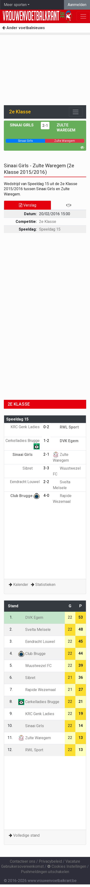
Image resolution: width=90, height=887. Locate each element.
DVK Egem (65, 441)
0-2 (46, 427)
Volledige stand (26, 835)
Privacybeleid (50, 861)
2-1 (45, 125)
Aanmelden (77, 4)
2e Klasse (47, 221)
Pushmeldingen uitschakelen (45, 871)
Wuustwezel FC (35, 665)
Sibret (31, 468)
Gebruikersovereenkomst (22, 866)
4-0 (46, 495)
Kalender (20, 584)
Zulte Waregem (34, 738)
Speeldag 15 (49, 229)
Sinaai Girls (22, 125)
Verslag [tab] (27, 205)
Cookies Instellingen (66, 866)
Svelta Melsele (34, 629)
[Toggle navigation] (75, 112)
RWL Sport (66, 427)
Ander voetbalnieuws (23, 28)
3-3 (46, 468)
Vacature (73, 861)
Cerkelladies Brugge (38, 701)
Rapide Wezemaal (37, 689)
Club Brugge (25, 495)
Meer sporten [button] (15, 4)
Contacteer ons (22, 861)
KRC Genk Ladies (36, 714)
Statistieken (45, 584)
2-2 (46, 481)
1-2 (46, 440)
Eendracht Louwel (36, 641)
